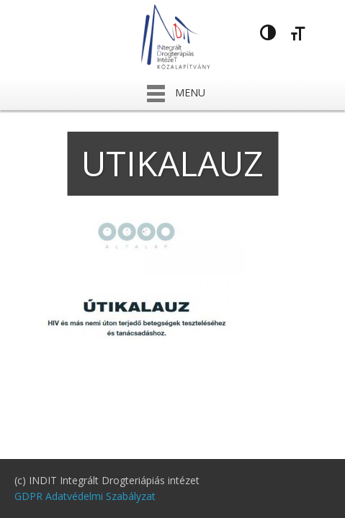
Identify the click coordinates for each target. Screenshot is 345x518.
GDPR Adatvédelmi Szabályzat (85, 496)
